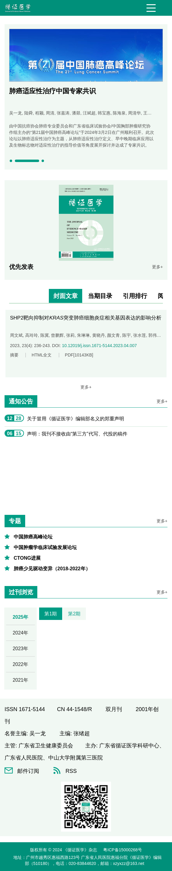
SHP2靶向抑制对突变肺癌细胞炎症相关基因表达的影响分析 (85, 318)
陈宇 (126, 335)
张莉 (70, 335)
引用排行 (135, 296)
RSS (65, 771)
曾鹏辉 (57, 335)
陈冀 (44, 335)
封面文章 (65, 296)
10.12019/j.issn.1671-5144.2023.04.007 (99, 345)
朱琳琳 (83, 335)
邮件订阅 (22, 771)
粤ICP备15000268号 (122, 849)
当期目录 (100, 296)
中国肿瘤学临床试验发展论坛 (45, 547)
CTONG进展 (27, 558)
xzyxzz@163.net (128, 863)
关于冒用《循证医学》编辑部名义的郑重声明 (75, 418)
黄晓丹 (98, 335)
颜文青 (113, 335)
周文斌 (16, 335)
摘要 (14, 355)
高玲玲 (31, 335)
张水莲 (139, 335)
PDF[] (79, 355)
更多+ (157, 266)
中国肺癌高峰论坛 (33, 536)
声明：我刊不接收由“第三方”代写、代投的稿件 (77, 433)
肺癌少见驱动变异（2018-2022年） (52, 568)
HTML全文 (42, 355)
